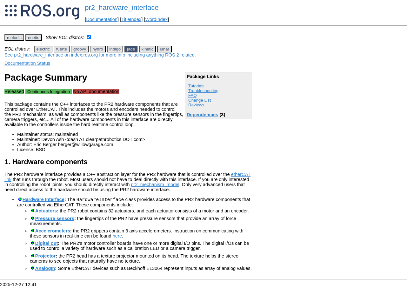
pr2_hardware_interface (121, 7)
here (117, 236)
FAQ (192, 95)
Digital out (46, 244)
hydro (97, 49)
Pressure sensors (54, 219)
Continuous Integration (48, 91)
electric (43, 49)
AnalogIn (45, 269)
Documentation (101, 19)
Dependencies (202, 114)
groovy (79, 49)
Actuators (46, 211)
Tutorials (196, 86)
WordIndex (156, 19)
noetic (33, 37)
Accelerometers (52, 231)
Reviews (196, 105)
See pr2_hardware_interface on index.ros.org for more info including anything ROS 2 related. (100, 54)
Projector (45, 256)
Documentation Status (27, 63)
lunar (164, 49)
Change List (199, 100)
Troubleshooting (203, 90)
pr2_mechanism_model (155, 184)
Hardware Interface (43, 200)
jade (131, 49)
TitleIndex (131, 19)
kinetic (148, 49)
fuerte (61, 49)
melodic (14, 37)
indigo (115, 49)
